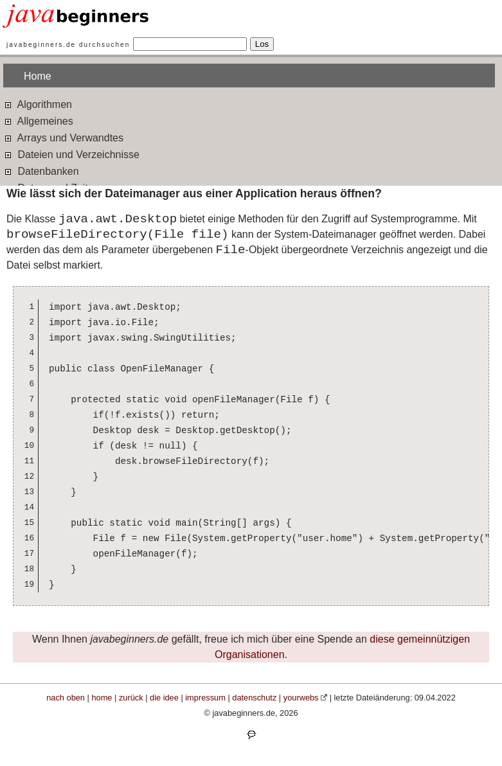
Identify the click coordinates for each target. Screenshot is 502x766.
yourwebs (301, 697)
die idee (164, 697)
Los (262, 44)
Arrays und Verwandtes (63, 137)
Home (37, 76)
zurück (131, 697)
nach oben (65, 697)
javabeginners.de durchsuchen (68, 44)
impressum (205, 697)
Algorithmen (37, 104)
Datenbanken (41, 171)
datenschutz (254, 697)
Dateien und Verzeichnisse (71, 154)
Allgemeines (38, 120)
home (101, 697)
